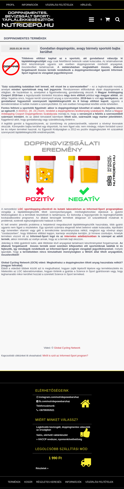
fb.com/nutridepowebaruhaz (54, 401)
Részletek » (42, 468)
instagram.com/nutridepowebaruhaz (59, 397)
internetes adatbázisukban (80, 236)
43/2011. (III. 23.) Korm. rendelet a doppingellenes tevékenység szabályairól (61, 110)
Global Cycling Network (67, 347)
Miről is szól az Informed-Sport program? (65, 355)
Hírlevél (86, 5)
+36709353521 (46, 410)
